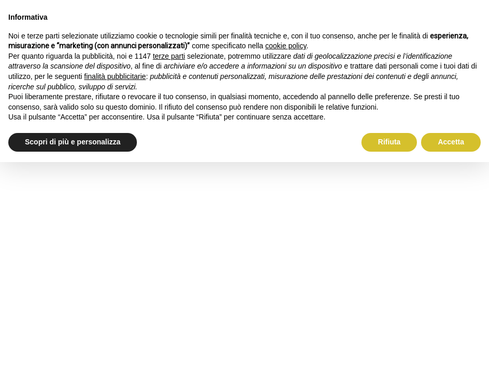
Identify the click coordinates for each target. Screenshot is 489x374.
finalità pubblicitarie (115, 76)
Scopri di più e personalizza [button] (72, 142)
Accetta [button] (451, 142)
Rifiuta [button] (389, 142)
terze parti (169, 56)
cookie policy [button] (286, 46)
